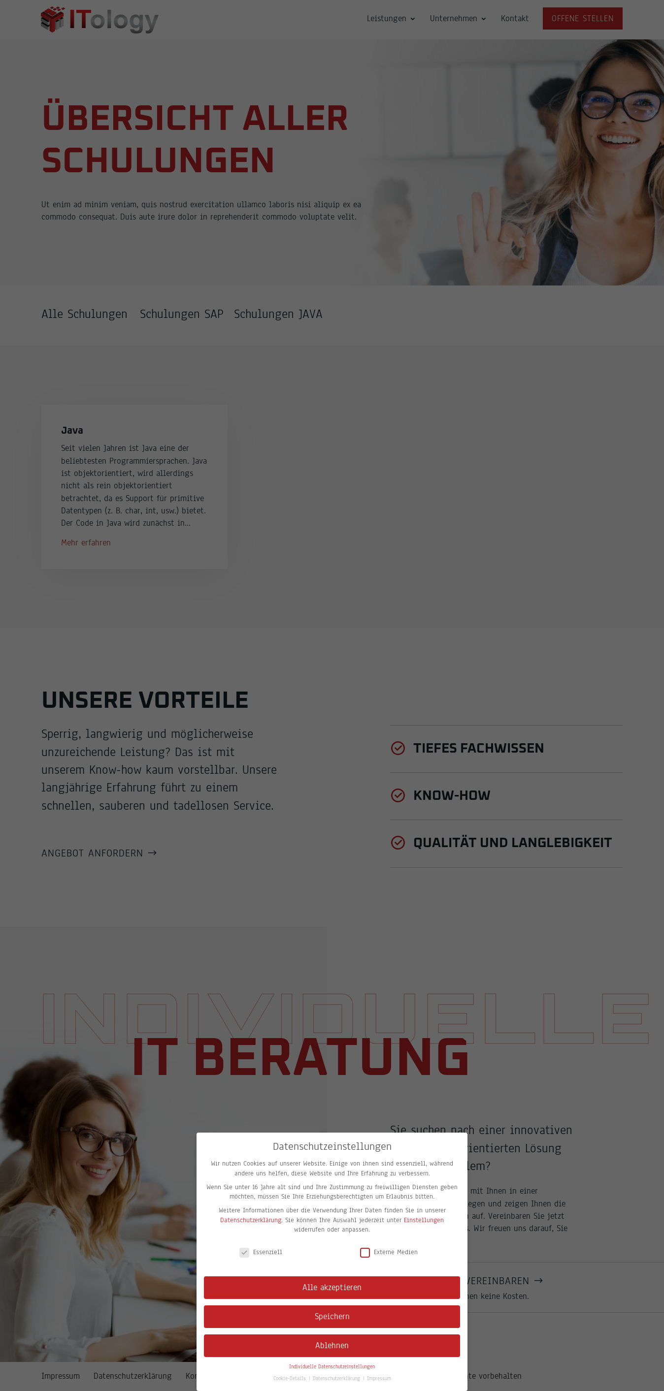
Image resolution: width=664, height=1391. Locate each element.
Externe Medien (389, 1252)
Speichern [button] (332, 1316)
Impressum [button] (379, 1378)
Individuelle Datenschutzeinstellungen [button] (332, 1366)
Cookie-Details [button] (290, 1378)
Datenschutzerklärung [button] (337, 1378)
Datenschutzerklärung (250, 1220)
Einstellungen (424, 1220)
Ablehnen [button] (332, 1345)
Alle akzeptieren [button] (332, 1287)
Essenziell (260, 1252)
